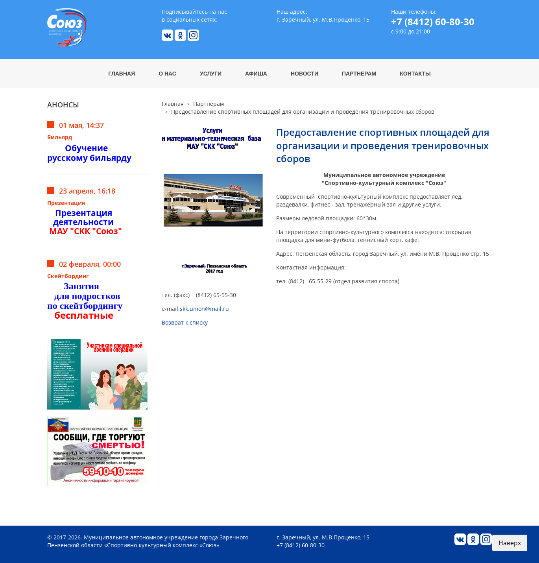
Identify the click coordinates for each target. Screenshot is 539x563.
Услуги (211, 73)
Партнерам (359, 73)
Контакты (415, 73)
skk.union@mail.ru (204, 308)
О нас (167, 73)
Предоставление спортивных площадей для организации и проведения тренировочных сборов (302, 111)
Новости (304, 73)
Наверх (509, 543)
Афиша (256, 73)
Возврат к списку (185, 322)
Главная (121, 73)
